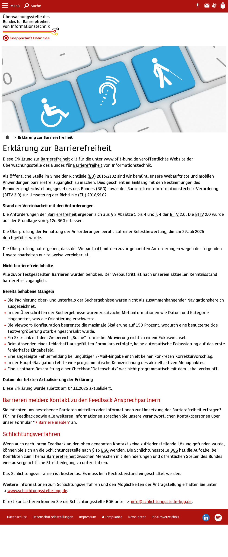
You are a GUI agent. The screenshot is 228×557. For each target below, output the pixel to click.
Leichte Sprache (222, 5)
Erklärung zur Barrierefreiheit (195, 5)
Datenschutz (17, 517)
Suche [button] (36, 5)
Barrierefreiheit (55, 158)
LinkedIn (206, 517)
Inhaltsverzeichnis (165, 517)
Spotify (218, 517)
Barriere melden (205, 5)
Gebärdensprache (214, 5)
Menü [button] (15, 5)
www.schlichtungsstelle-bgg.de (37, 490)
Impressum (87, 517)
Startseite (8, 136)
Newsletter (137, 517)
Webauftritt (89, 248)
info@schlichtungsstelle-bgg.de (161, 501)
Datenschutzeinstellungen (52, 517)
